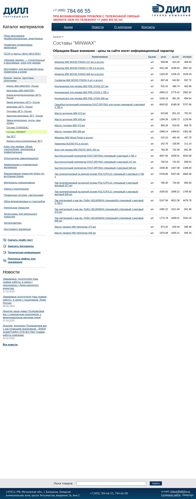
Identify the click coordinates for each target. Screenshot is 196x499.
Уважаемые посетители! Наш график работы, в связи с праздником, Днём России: (24, 299)
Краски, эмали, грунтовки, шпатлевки (19, 79)
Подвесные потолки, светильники (23, 195)
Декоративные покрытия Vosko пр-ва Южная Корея (24, 175)
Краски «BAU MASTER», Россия (22, 86)
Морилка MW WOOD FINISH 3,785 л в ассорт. (79, 68)
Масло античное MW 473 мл (69, 113)
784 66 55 (71, 11)
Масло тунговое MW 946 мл (69, 131)
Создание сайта (171, 494)
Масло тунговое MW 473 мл (69, 125)
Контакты (148, 27)
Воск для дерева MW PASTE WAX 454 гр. (77, 149)
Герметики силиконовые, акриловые (18, 46)
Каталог (57, 36)
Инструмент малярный (17, 229)
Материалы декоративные (19, 182)
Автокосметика (12, 222)
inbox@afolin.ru (180, 491)
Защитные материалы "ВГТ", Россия (24, 116)
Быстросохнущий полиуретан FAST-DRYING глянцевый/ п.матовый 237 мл (95, 162)
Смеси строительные (16, 188)
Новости (98, 27)
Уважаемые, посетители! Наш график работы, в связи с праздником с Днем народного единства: (21, 283)
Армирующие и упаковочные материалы (21, 166)
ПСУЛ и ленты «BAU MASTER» (22, 53)
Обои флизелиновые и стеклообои (24, 201)
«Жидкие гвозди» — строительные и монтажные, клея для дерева (24, 61)
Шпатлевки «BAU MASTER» (20, 90)
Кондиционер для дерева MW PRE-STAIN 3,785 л (81, 92)
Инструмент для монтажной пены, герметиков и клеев (24, 70)
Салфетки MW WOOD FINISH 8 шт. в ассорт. (78, 80)
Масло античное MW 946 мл (69, 119)
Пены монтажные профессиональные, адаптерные (23, 37)
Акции (68, 27)
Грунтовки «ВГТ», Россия (19, 111)
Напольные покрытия (16, 207)
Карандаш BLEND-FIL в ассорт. (71, 143)
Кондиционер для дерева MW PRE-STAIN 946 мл (81, 98)
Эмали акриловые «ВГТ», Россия (23, 102)
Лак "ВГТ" (11, 136)
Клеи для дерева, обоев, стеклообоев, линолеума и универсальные (19, 149)
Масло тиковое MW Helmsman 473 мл (75, 227)
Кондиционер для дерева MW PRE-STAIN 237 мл (81, 86)
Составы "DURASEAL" (17, 127)
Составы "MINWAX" (16, 132)
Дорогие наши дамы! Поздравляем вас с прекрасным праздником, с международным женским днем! (23, 314)
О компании (123, 27)
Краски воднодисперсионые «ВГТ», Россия (24, 96)
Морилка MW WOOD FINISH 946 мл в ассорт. (79, 74)
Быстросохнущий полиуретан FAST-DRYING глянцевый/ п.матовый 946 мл (95, 168)
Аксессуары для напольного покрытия (20, 215)
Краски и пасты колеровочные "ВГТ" (24, 141)
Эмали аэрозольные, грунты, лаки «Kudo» (23, 121)
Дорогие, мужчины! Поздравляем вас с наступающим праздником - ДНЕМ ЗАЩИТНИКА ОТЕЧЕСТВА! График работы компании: (25, 330)
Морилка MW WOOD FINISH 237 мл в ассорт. (79, 62)
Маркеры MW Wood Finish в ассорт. (73, 137)
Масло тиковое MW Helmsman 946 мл (75, 233)
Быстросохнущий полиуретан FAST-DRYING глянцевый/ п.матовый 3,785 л (95, 155)
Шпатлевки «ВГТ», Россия (19, 107)
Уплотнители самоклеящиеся (21, 158)
